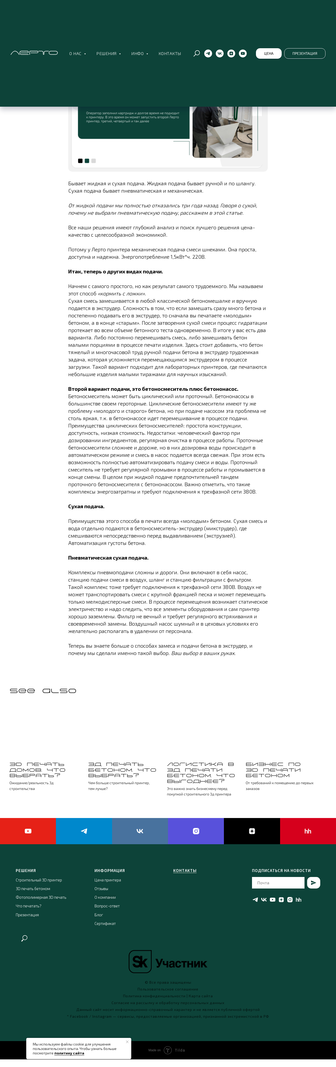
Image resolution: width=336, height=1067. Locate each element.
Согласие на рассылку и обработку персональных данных (168, 1010)
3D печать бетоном (33, 896)
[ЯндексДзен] (231, 53)
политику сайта (69, 1053)
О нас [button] (76, 53)
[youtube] (28, 839)
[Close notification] (127, 1041)
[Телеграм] (208, 53)
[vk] (140, 839)
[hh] (308, 839)
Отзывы (101, 896)
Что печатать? (28, 913)
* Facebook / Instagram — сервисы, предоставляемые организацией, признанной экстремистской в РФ (168, 1024)
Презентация (27, 922)
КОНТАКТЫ (185, 878)
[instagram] (196, 839)
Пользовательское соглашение (168, 996)
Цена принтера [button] (107, 887)
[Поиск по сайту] (197, 53)
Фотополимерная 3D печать (41, 904)
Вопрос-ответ (107, 913)
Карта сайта (201, 1003)
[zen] (252, 839)
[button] (269, 53)
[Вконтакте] (220, 53)
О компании (105, 904)
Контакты (170, 53)
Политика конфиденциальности (154, 1003)
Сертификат (105, 931)
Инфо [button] (138, 53)
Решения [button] (107, 53)
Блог (98, 922)
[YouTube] (243, 53)
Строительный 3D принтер (39, 887)
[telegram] (84, 839)
